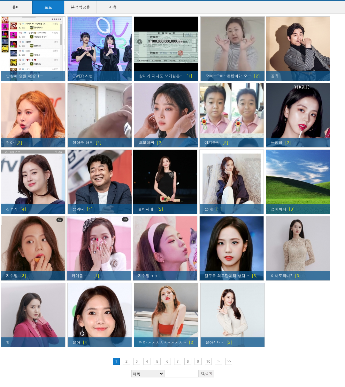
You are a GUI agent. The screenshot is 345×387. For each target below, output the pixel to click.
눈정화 (276, 142)
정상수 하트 (83, 142)
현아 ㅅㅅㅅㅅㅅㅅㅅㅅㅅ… (162, 342)
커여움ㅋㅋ (81, 275)
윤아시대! (146, 209)
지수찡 (12, 275)
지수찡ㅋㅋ (147, 275)
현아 (10, 142)
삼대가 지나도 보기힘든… (161, 75)
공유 (275, 75)
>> (228, 361)
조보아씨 (146, 142)
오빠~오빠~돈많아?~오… (228, 75)
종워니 (78, 209)
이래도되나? (281, 275)
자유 (113, 7)
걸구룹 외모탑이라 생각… (226, 275)
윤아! (208, 209)
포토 (48, 7)
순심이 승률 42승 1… (24, 75)
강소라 (12, 209)
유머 (16, 7)
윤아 (76, 342)
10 (208, 361)
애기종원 (212, 142)
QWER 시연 (83, 75)
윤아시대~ (214, 342)
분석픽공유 (80, 7)
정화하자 (278, 209)
